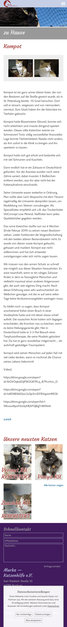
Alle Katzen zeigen (53, 485)
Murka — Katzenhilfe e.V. (18, 572)
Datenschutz (53, 606)
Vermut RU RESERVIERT (15, 473)
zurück (7, 419)
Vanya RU (49, 476)
